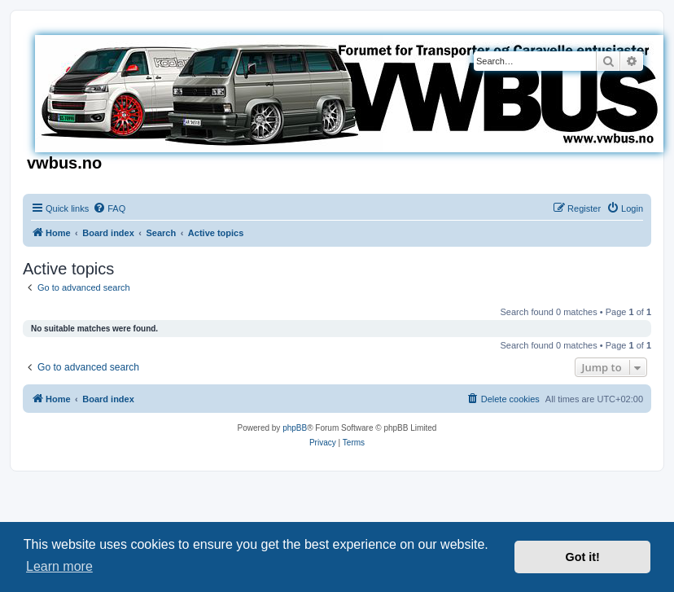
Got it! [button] (583, 556)
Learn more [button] (59, 566)
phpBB (294, 427)
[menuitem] (109, 208)
